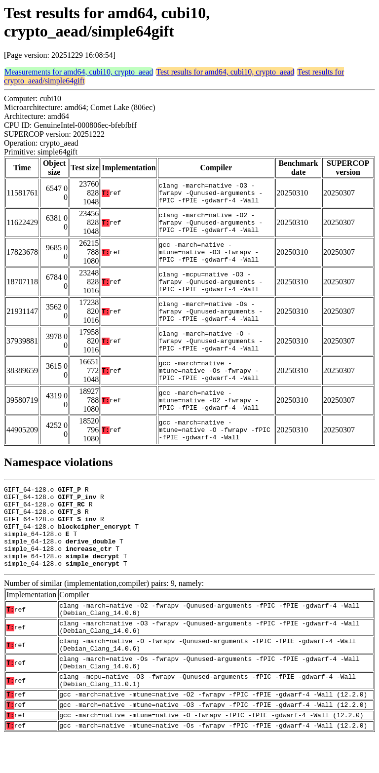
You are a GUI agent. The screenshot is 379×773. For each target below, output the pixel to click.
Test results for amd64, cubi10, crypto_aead (225, 72)
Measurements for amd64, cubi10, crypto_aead (78, 72)
